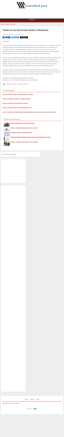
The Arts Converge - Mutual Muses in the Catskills (24, 142)
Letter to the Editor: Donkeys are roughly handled (16, 99)
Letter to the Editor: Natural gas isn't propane (15, 103)
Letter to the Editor (23, 84)
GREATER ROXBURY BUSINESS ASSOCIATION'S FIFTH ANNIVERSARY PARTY (30, 137)
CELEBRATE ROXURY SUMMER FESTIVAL (21, 132)
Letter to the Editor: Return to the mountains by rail (17, 107)
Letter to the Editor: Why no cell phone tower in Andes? (18, 94)
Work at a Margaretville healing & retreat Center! (24, 128)
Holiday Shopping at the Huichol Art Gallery (22, 123)
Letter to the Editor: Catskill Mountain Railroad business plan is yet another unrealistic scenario (29, 112)
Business (32, 399)
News (37, 399)
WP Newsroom (7, 34)
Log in (9, 154)
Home (2, 24)
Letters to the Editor (10, 24)
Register (14, 154)
